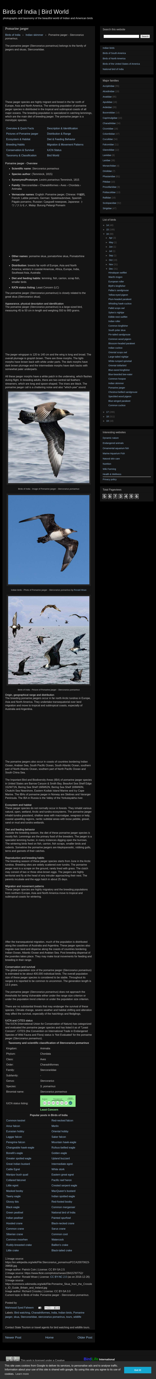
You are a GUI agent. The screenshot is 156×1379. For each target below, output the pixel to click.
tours (69, 1316)
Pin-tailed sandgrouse (119, 334)
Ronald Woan (80, 590)
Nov (111, 264)
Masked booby (14, 1191)
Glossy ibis (12, 1201)
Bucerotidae (109, 112)
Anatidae (107, 96)
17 (107, 412)
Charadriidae (109, 123)
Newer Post (13, 1337)
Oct (111, 260)
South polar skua (116, 330)
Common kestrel (15, 1120)
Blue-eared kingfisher (119, 370)
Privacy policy (110, 479)
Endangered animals (113, 443)
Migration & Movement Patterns (65, 144)
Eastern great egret (63, 1174)
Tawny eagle (13, 1196)
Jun (111, 246)
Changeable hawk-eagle (20, 1147)
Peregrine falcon (15, 1142)
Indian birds (65, 1312)
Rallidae (107, 197)
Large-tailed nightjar (118, 356)
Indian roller (114, 321)
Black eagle (13, 1207)
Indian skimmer (116, 383)
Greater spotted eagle (18, 1158)
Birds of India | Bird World (36, 11)
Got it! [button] (137, 1370)
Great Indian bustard (18, 1164)
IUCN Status (54, 150)
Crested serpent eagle (64, 1185)
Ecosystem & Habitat (18, 139)
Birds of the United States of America (121, 64)
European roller (116, 281)
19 (107, 421)
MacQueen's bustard (63, 1191)
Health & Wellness (112, 474)
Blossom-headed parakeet (121, 343)
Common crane (15, 1228)
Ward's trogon (115, 277)
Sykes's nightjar (116, 312)
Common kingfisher (118, 325)
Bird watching (22, 1312)
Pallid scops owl (116, 308)
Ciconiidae (108, 128)
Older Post (85, 1337)
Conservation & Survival (20, 150)
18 (107, 416)
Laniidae (107, 155)
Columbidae (109, 134)
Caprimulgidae (110, 118)
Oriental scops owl (117, 352)
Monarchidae (109, 165)
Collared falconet (16, 1180)
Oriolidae (107, 171)
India (54, 1312)
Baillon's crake (60, 1245)
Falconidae (108, 144)
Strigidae (107, 208)
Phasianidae (109, 176)
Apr (111, 238)
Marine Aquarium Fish (114, 453)
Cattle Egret (13, 1169)
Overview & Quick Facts (20, 128)
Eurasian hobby (15, 1131)
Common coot (60, 1234)
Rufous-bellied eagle (63, 1147)
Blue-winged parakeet (119, 401)
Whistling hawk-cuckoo (119, 303)
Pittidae (106, 181)
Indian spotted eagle (63, 1196)
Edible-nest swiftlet (117, 317)
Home (49, 1337)
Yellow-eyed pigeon (118, 295)
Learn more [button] (22, 1374)
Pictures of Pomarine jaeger (22, 133)
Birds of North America (114, 58)
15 (107, 229)
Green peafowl (14, 1212)
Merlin (55, 1126)
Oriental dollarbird (117, 365)
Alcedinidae (108, 91)
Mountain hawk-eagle (64, 1142)
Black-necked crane (63, 1223)
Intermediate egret (62, 1164)
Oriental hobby (60, 1131)
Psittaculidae (109, 192)
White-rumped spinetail (120, 361)
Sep (111, 255)
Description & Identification (62, 128)
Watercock (58, 1239)
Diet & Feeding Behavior (61, 139)
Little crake (12, 1250)
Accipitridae (108, 86)
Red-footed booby (62, 1201)
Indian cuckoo (115, 348)
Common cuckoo (116, 405)
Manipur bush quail (17, 1174)
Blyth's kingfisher (116, 286)
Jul (110, 251)
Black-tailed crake (62, 1250)
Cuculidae (108, 139)
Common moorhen (17, 1239)
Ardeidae (107, 107)
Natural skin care (111, 458)
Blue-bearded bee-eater (120, 374)
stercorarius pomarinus (51, 1316)
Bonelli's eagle (14, 1153)
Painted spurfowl (61, 1218)
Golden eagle (59, 1153)
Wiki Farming (109, 469)
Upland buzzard (61, 1158)
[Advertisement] (48, 74)
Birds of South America (114, 53)
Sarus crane (58, 1228)
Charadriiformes (40, 1312)
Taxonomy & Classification (21, 155)
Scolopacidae (109, 203)
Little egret (12, 1185)
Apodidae (107, 102)
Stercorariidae (29, 1316)
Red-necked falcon (62, 1120)
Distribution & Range (59, 133)
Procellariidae (110, 187)
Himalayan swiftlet (117, 272)
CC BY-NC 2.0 (58, 1276)
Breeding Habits (15, 144)
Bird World (53, 155)
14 (107, 225)
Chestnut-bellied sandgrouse (122, 392)
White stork (58, 1169)
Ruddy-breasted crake (19, 1245)
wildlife (77, 1316)
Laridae (106, 160)
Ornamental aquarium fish (116, 448)
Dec (111, 268)
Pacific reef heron (62, 1180)
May (111, 242)
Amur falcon (13, 1126)
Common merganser (63, 1207)
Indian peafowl (14, 1218)
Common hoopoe (117, 378)
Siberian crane (14, 1234)
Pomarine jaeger (116, 387)
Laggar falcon (14, 1137)
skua (16, 1316)
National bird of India (63, 1212)
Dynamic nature (111, 438)
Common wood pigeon (119, 339)
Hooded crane (14, 1223)
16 (107, 234)
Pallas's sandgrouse (118, 290)
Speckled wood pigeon (119, 396)
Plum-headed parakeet (119, 299)
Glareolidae (108, 150)
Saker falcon (59, 1137)
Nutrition (107, 464)
